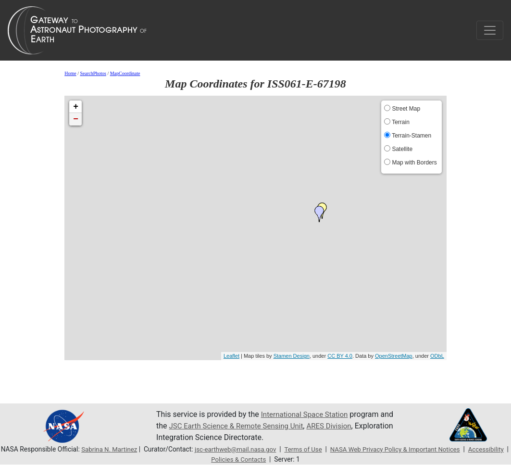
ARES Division (353, 425)
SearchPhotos (93, 73)
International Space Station (307, 414)
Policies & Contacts (261, 459)
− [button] (75, 119)
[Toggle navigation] (489, 30)
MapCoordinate (125, 73)
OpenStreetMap (393, 356)
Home (70, 73)
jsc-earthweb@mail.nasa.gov (255, 449)
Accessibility (205, 459)
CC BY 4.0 (339, 356)
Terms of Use (325, 449)
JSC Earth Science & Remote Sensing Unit (255, 425)
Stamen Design (292, 356)
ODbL (437, 356)
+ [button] (75, 107)
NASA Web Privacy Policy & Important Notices (420, 449)
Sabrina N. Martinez (126, 449)
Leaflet (231, 356)
